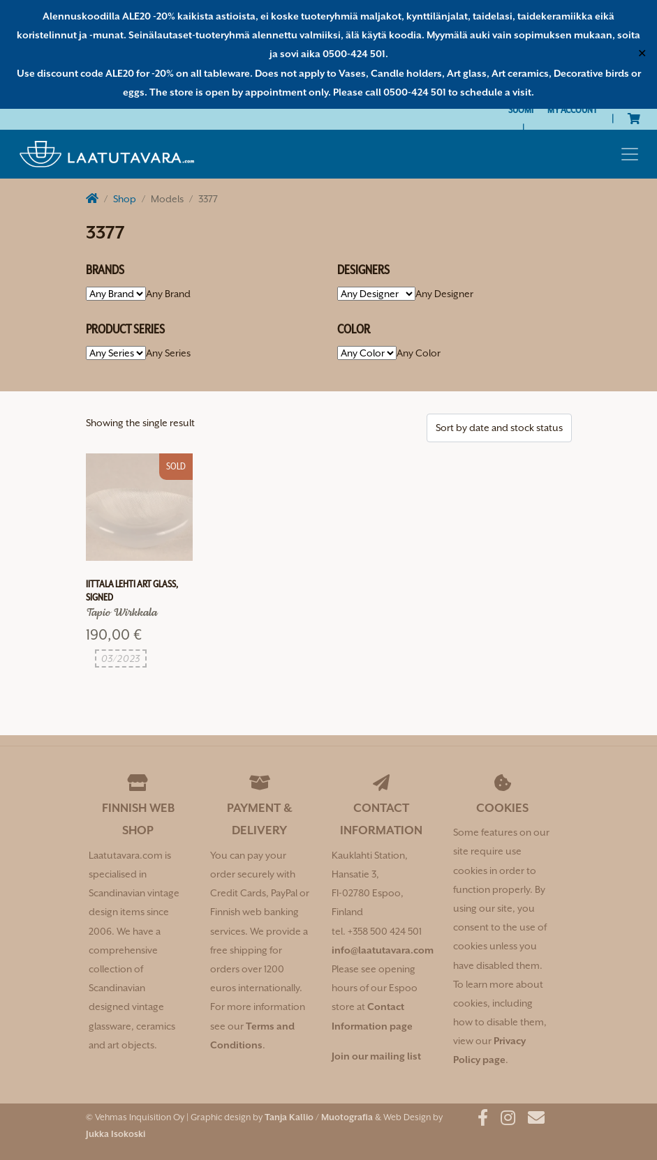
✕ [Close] (642, 53)
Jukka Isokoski (115, 1134)
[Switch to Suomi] (520, 109)
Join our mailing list (376, 1056)
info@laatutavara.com (383, 950)
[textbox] (168, 293)
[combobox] (168, 293)
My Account (572, 109)
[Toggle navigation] (630, 154)
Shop (124, 198)
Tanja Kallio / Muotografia (319, 1117)
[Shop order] (499, 428)
